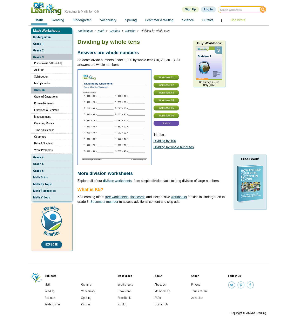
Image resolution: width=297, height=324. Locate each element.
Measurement (42, 117)
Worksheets (85, 30)
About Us (160, 284)
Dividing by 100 (165, 141)
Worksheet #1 (166, 77)
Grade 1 (38, 44)
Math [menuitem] (39, 20)
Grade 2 (38, 50)
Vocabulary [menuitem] (108, 20)
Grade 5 (38, 164)
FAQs (158, 298)
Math (101, 30)
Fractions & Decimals (47, 110)
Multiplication (42, 83)
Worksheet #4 (166, 100)
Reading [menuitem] (58, 20)
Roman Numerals (44, 103)
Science (50, 298)
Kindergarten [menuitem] (82, 20)
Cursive (85, 304)
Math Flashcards (44, 191)
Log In (208, 9)
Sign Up (190, 9)
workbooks (179, 197)
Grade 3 (38, 57)
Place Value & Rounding (48, 63)
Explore (51, 244)
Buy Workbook (209, 43)
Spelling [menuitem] (131, 20)
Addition (39, 70)
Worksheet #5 (166, 108)
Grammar (87, 284)
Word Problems (43, 150)
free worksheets (116, 197)
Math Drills (40, 177)
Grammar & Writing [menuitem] (159, 20)
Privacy (195, 284)
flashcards (137, 197)
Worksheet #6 (166, 115)
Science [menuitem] (188, 20)
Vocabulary (88, 291)
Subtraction (41, 76)
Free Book (124, 298)
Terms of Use (199, 291)
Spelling (86, 298)
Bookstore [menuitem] (237, 20)
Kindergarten (42, 37)
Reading (50, 291)
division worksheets (117, 181)
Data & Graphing (43, 143)
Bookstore (124, 291)
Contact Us (161, 304)
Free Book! (250, 159)
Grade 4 (38, 157)
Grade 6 (38, 171)
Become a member (104, 201)
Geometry (40, 137)
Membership (162, 291)
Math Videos (41, 197)
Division (39, 90)
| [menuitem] (221, 20)
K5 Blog (122, 304)
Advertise (197, 298)
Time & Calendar (44, 130)
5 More (166, 123)
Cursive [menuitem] (208, 20)
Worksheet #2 (166, 85)
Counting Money (44, 123)
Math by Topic (42, 184)
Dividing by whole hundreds (174, 147)
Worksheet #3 (166, 92)
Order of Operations (46, 97)
